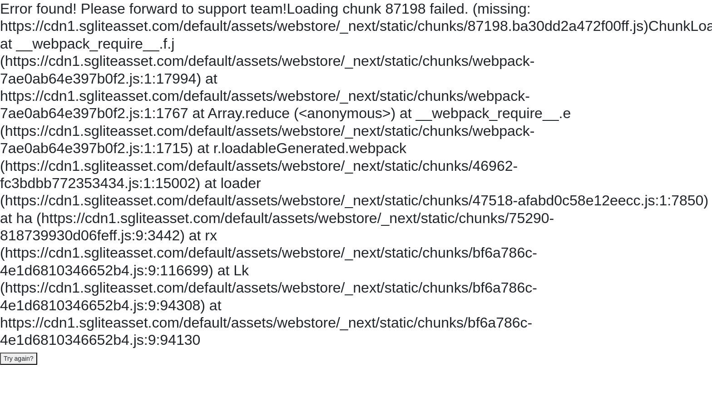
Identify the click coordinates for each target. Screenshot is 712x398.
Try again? (19, 358)
